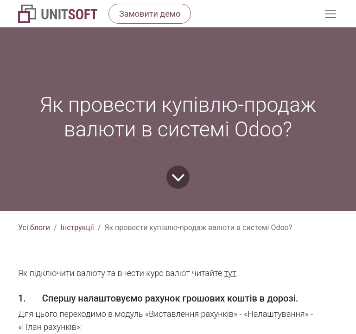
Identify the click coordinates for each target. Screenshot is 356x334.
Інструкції (77, 227)
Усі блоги (34, 227)
